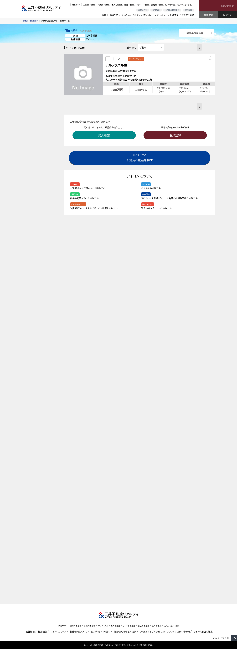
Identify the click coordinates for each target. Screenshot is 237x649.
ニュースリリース (58, 631)
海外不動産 (129, 4)
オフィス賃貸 (116, 4)
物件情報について (78, 631)
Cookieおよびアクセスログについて (157, 631)
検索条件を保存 (194, 33)
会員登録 (208, 14)
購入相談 (105, 133)
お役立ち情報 (188, 15)
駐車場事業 (170, 4)
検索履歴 (188, 10)
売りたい (136, 15)
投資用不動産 (89, 4)
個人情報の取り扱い (100, 631)
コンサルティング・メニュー (155, 15)
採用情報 (42, 631)
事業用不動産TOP (110, 15)
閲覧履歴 (156, 10)
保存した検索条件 (172, 10)
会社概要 (30, 631)
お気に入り (142, 10)
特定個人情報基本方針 (124, 631)
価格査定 (174, 15)
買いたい (125, 15)
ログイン (227, 14)
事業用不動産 (103, 4)
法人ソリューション (185, 4)
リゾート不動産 (142, 4)
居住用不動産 (157, 4)
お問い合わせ (227, 5)
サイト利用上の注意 (202, 631)
